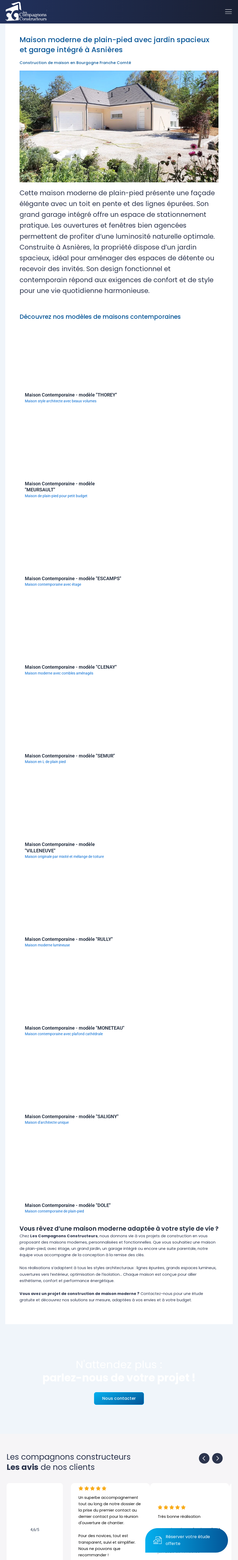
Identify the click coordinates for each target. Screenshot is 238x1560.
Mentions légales (134, 1556)
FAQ (28, 1452)
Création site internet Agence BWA (176, 1556)
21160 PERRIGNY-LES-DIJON (150, 1461)
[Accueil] (26, 11)
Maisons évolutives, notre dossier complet (161, 1256)
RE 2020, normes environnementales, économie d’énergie (61, 1256)
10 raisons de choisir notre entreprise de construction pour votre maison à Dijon (83, 1247)
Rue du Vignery (136, 1452)
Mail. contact (133, 1478)
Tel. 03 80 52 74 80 (139, 1469)
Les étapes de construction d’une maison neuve (53, 1239)
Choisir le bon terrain (124, 1239)
